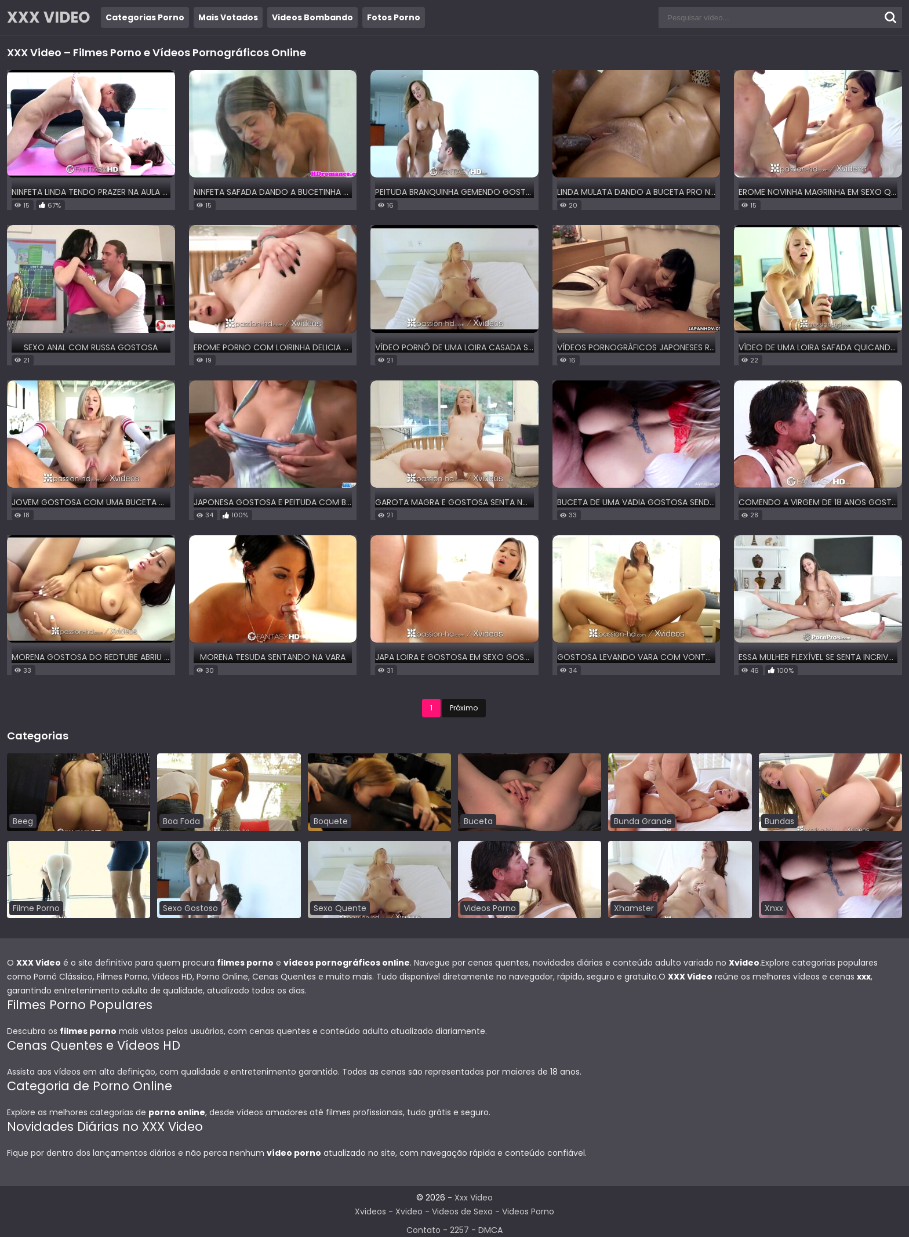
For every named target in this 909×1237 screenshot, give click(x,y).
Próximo (464, 708)
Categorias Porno (145, 17)
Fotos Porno (393, 17)
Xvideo (409, 1211)
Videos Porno (528, 1211)
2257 (459, 1230)
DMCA (490, 1230)
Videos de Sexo (462, 1211)
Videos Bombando (312, 17)
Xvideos (370, 1211)
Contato (423, 1230)
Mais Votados (228, 17)
